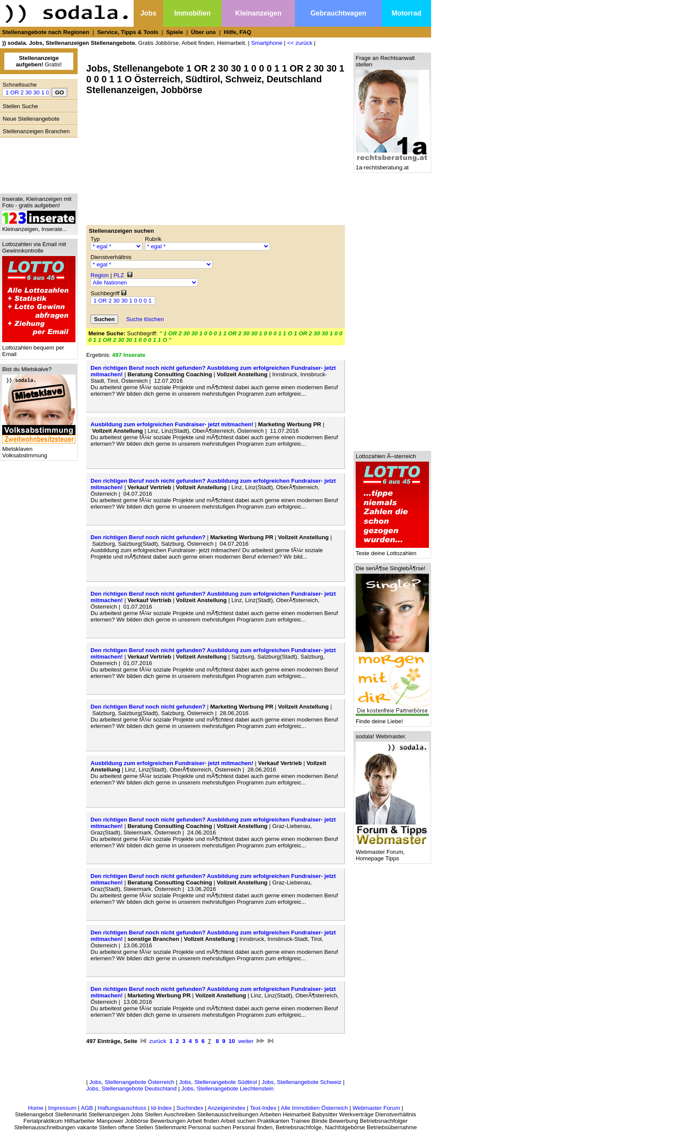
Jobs (148, 13)
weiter (246, 1041)
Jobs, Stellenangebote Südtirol (218, 1082)
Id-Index (161, 1108)
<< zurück (300, 43)
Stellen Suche (20, 106)
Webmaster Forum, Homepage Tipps (392, 852)
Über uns (203, 32)
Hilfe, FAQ (237, 32)
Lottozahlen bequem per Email (38, 348)
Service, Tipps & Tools (127, 32)
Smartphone (267, 43)
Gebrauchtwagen (338, 13)
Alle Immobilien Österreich (314, 1108)
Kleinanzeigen (258, 13)
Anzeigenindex (226, 1108)
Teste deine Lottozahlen (392, 550)
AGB (87, 1108)
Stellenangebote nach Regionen (45, 32)
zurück (157, 1041)
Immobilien (192, 13)
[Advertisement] (36, 163)
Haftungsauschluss (122, 1108)
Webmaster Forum (376, 1108)
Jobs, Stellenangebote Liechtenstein (228, 1088)
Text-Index (263, 1108)
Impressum (62, 1108)
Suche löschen (145, 319)
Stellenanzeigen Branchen (36, 131)
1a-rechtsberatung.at (392, 165)
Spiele (174, 32)
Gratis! (39, 61)
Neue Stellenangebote (31, 119)
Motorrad (406, 13)
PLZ (118, 275)
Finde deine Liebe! (392, 719)
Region (100, 275)
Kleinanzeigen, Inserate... (38, 226)
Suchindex (189, 1108)
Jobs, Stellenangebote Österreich (131, 1082)
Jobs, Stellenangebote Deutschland (131, 1088)
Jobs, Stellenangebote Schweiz (301, 1082)
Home (36, 1108)
